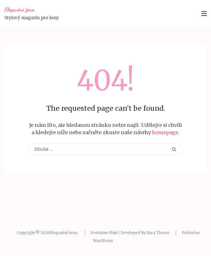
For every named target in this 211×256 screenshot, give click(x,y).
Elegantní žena (19, 9)
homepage (165, 132)
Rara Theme (158, 232)
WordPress (103, 240)
